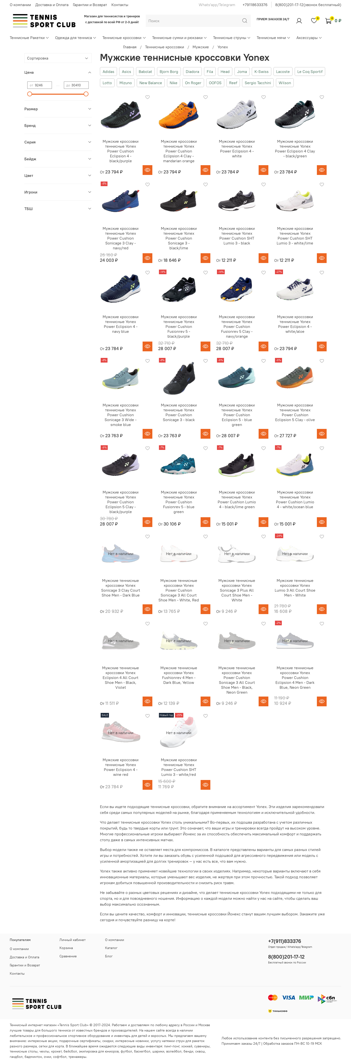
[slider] (29, 94)
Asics (126, 71)
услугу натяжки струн (168, 1041)
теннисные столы (24, 1051)
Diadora (192, 71)
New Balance (150, 82)
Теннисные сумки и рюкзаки (179, 37)
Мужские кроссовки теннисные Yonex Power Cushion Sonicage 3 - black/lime (179, 238)
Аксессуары (309, 37)
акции (52, 1041)
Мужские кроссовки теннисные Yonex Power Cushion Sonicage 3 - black (179, 412)
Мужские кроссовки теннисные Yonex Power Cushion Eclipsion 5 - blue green (237, 415)
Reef (233, 82)
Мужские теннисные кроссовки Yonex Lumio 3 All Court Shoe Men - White (295, 587)
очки (47, 1056)
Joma (242, 71)
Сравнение (68, 956)
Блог (109, 956)
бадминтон (33, 1056)
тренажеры (77, 1056)
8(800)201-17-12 (286, 956)
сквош (200, 1051)
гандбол (16, 1056)
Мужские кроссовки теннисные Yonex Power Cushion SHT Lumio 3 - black (237, 235)
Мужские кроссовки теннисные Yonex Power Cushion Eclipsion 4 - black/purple (120, 151)
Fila (210, 71)
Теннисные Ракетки (29, 37)
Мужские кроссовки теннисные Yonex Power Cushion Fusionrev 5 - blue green (179, 502)
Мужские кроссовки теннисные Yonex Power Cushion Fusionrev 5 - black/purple (179, 326)
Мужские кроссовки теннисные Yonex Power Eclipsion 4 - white (237, 148)
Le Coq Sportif (309, 71)
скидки (107, 1041)
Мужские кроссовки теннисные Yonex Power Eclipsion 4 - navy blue (120, 324)
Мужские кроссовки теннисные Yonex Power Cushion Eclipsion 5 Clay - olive (295, 412)
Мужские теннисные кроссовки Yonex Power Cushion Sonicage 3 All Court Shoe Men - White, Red (178, 590)
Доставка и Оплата (51, 4)
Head (225, 71)
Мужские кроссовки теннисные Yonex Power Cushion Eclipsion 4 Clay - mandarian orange (179, 151)
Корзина (66, 948)
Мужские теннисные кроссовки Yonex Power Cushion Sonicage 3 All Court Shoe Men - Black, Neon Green (236, 680)
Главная (129, 46)
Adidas (108, 71)
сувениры (202, 1046)
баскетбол (142, 1051)
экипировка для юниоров (99, 1051)
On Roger (193, 82)
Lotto (107, 82)
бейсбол (70, 1051)
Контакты (119, 4)
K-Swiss (261, 71)
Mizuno (125, 82)
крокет (56, 1051)
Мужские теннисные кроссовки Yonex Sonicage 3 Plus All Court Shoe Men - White (236, 590)
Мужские (201, 46)
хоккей (186, 1046)
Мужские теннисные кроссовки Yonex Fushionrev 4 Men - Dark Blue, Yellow (178, 675)
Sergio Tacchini (258, 82)
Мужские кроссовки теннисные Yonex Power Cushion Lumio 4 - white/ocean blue (295, 499)
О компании (20, 4)
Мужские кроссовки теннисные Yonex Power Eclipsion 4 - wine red (120, 767)
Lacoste (283, 71)
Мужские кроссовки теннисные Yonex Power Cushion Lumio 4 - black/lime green (237, 499)
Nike (173, 82)
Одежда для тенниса (76, 37)
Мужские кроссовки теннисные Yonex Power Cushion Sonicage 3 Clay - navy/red (120, 238)
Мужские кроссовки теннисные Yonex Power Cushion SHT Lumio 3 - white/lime (295, 235)
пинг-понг (171, 1046)
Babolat (145, 71)
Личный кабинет (72, 940)
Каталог (111, 948)
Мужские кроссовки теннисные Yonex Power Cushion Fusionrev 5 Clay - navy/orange (237, 326)
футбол (126, 1051)
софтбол (60, 1056)
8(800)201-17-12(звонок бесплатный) (308, 4)
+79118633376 (255, 4)
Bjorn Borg (169, 71)
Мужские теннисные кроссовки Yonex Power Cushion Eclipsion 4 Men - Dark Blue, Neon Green (294, 677)
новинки (142, 1041)
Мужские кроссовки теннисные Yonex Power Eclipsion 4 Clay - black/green (295, 148)
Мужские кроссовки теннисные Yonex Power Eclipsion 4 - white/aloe (295, 324)
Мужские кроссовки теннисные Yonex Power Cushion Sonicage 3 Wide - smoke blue (120, 415)
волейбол (174, 1051)
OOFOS (215, 82)
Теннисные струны (232, 37)
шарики (158, 1051)
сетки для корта (51, 1046)
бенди (188, 1051)
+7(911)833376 (284, 941)
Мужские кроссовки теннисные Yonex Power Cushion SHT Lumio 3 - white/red (179, 767)
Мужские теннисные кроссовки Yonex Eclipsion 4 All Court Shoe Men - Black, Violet (120, 677)
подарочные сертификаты (79, 1041)
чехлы (44, 1051)
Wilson (285, 82)
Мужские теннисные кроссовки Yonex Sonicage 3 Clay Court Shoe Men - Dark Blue (120, 587)
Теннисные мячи (274, 37)
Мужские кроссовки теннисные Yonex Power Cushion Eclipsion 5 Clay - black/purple (120, 502)
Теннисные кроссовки (124, 37)
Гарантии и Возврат (90, 4)
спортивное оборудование (89, 1035)
